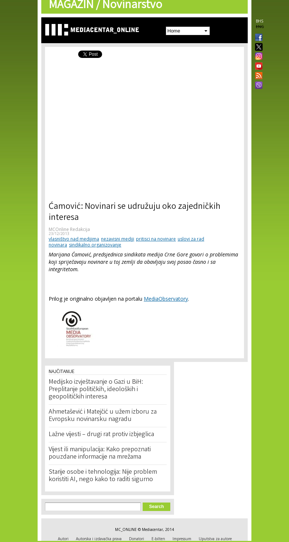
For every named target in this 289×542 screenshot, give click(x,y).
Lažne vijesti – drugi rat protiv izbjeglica (101, 434)
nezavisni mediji (117, 239)
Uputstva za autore (215, 538)
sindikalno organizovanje (95, 245)
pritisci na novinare (156, 239)
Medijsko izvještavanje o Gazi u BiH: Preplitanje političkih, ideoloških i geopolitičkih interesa (96, 389)
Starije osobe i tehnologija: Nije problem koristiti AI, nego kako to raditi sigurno (103, 475)
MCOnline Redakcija (69, 229)
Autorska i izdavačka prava (99, 538)
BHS (259, 21)
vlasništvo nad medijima (74, 239)
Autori (63, 538)
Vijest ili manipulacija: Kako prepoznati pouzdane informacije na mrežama (100, 453)
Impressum (182, 538)
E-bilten (158, 538)
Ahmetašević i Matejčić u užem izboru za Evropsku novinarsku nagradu (103, 415)
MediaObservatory (166, 298)
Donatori (136, 538)
